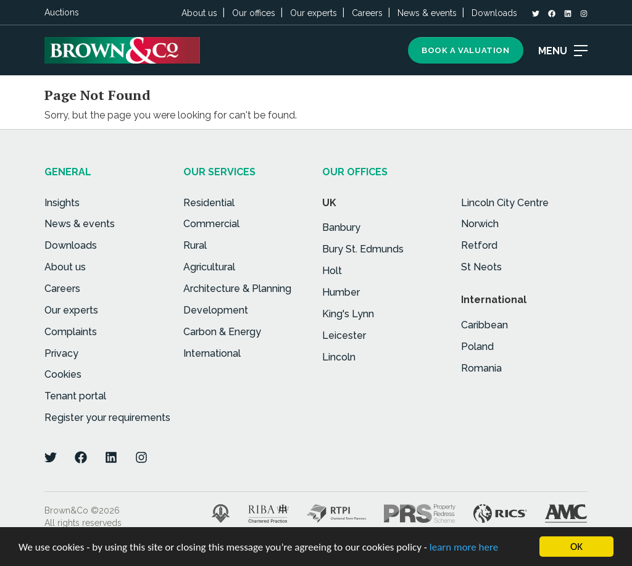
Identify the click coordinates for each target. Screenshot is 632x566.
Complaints (70, 332)
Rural (195, 245)
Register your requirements (107, 417)
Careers (367, 13)
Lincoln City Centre (505, 203)
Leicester (344, 335)
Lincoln (339, 357)
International (212, 353)
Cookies (62, 374)
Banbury (341, 227)
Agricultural (209, 267)
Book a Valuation (466, 50)
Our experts (313, 13)
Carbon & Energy (222, 332)
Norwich (480, 224)
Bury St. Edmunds (363, 249)
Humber (341, 292)
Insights (62, 203)
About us (199, 13)
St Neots (481, 267)
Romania (481, 368)
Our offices (253, 13)
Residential (209, 203)
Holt (332, 271)
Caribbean (484, 325)
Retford (479, 245)
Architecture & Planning (237, 288)
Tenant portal (75, 396)
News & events (427, 13)
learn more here (464, 548)
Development (215, 310)
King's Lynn (348, 314)
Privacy (61, 353)
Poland (477, 346)
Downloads (494, 13)
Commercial (211, 224)
